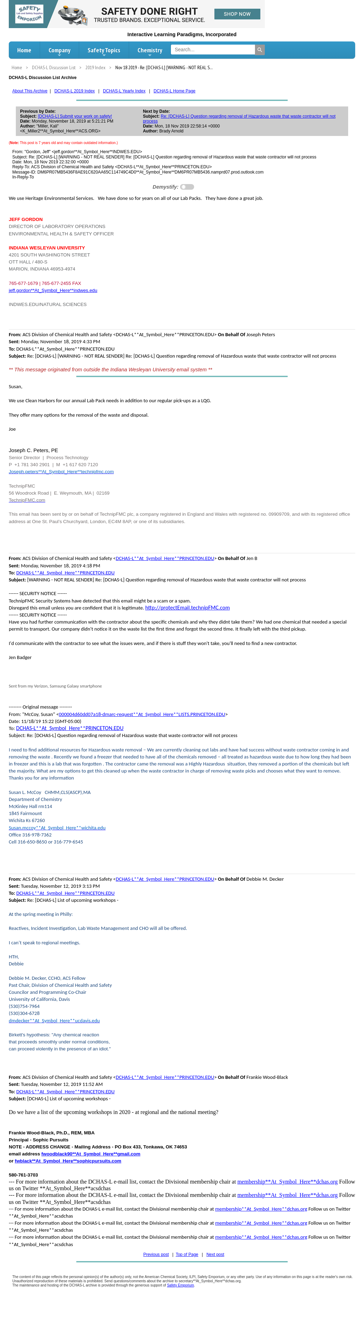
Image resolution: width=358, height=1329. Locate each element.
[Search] (260, 50)
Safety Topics (104, 52)
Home (24, 50)
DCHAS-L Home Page (175, 91)
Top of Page (187, 1254)
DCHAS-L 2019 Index (75, 91)
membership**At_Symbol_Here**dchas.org (287, 1182)
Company (59, 52)
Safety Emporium (180, 1285)
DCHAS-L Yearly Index (124, 91)
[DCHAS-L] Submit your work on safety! (75, 116)
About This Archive (29, 91)
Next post (215, 1254)
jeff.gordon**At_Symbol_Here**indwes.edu (53, 290)
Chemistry (150, 52)
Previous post (156, 1254)
